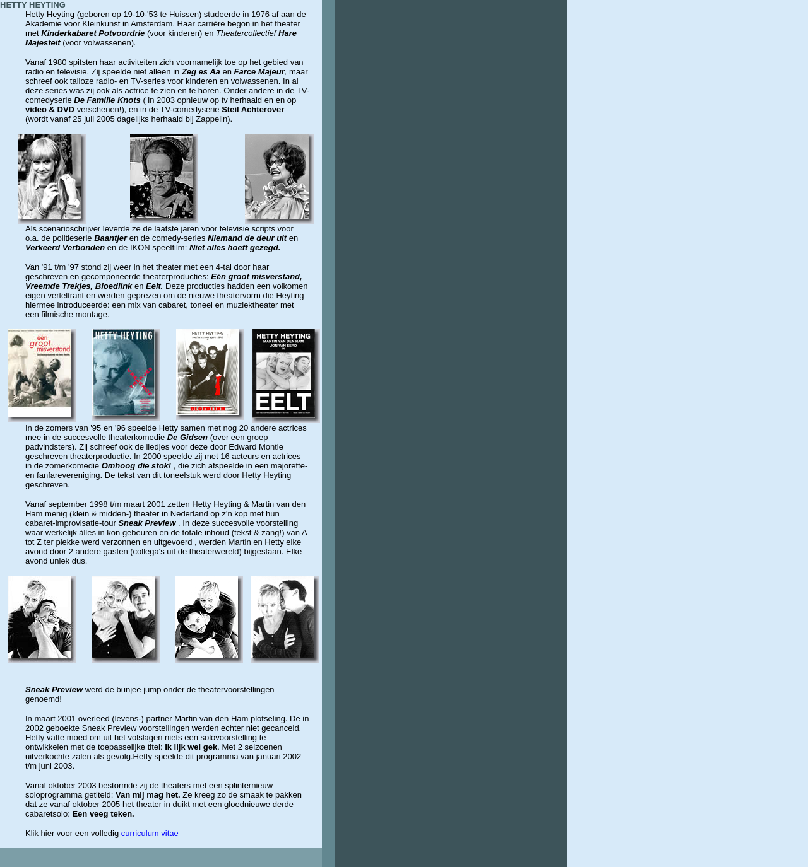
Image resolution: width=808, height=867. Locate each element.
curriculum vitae (150, 833)
